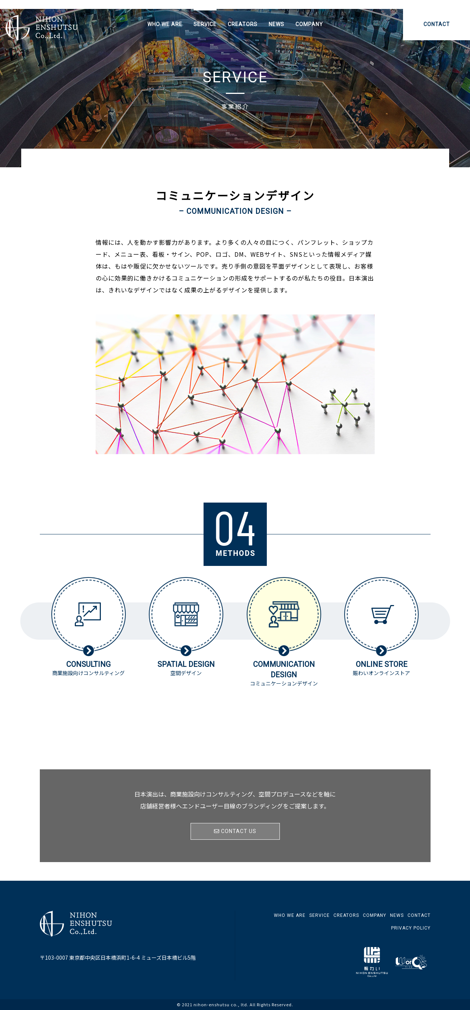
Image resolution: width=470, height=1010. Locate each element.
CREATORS (243, 24)
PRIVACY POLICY (411, 928)
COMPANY (309, 24)
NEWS (276, 24)
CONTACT (436, 24)
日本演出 (42, 28)
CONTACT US (235, 831)
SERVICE (205, 24)
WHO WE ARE (164, 24)
